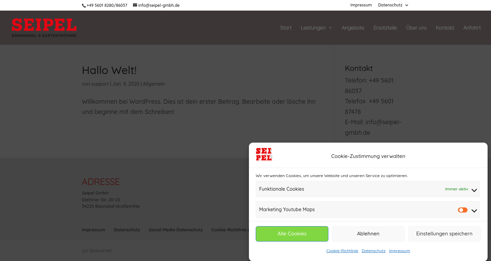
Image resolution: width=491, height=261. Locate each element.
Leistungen (313, 28)
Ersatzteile (385, 28)
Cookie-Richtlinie (342, 251)
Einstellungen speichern (444, 235)
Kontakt (445, 28)
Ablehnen (368, 235)
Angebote (353, 28)
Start (286, 28)
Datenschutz (374, 251)
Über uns (416, 28)
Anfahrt (472, 28)
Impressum (399, 251)
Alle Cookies (292, 235)
